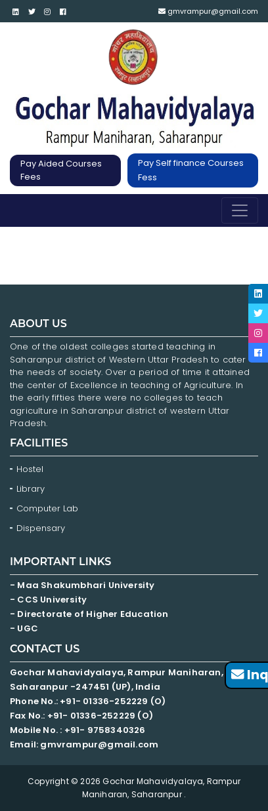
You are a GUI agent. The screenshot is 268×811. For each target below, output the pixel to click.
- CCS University (48, 599)
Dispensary (40, 528)
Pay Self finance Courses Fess (191, 170)
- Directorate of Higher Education (90, 614)
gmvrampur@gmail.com (208, 11)
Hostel (29, 469)
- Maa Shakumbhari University (83, 585)
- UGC (24, 628)
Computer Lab (48, 508)
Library (30, 489)
